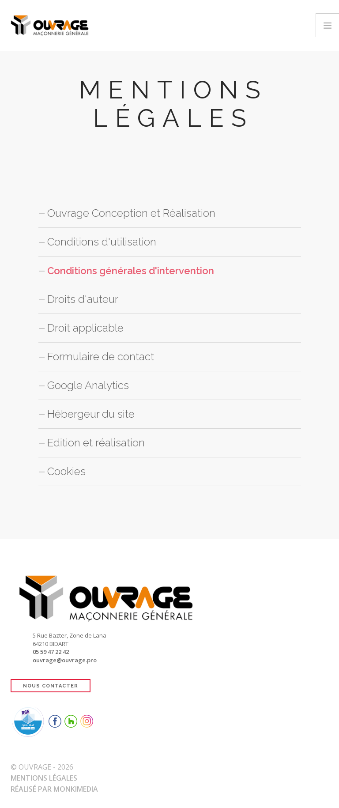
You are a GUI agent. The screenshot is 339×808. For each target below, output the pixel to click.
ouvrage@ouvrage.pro (65, 660)
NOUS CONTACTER (50, 686)
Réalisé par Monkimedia (54, 789)
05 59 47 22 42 (51, 652)
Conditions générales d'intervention (138, 270)
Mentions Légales (44, 778)
